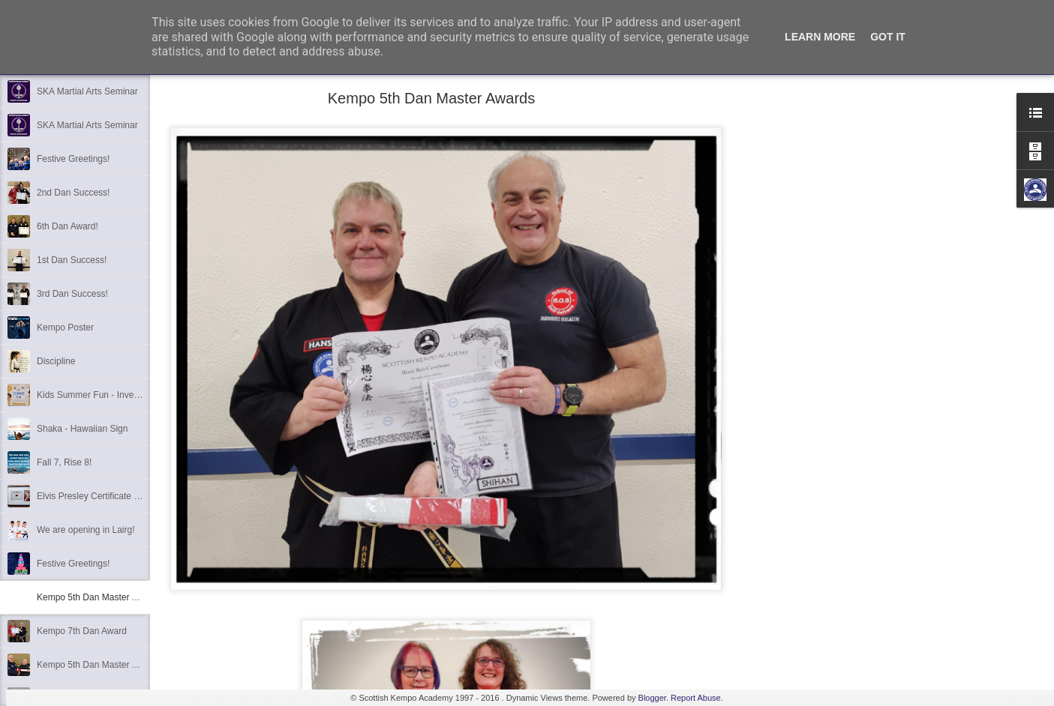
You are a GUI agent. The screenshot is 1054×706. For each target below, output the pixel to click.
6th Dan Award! (67, 226)
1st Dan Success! (72, 260)
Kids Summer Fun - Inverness (96, 395)
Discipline (56, 361)
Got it (887, 37)
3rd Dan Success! (72, 294)
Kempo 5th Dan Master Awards (99, 597)
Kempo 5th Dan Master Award (97, 665)
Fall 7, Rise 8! (64, 462)
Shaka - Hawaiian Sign (82, 428)
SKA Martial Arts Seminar (87, 91)
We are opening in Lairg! (86, 530)
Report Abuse (696, 697)
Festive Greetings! (73, 159)
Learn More (820, 37)
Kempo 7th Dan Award (82, 631)
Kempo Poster (65, 327)
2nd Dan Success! (73, 192)
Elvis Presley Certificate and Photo (106, 496)
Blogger (652, 697)
